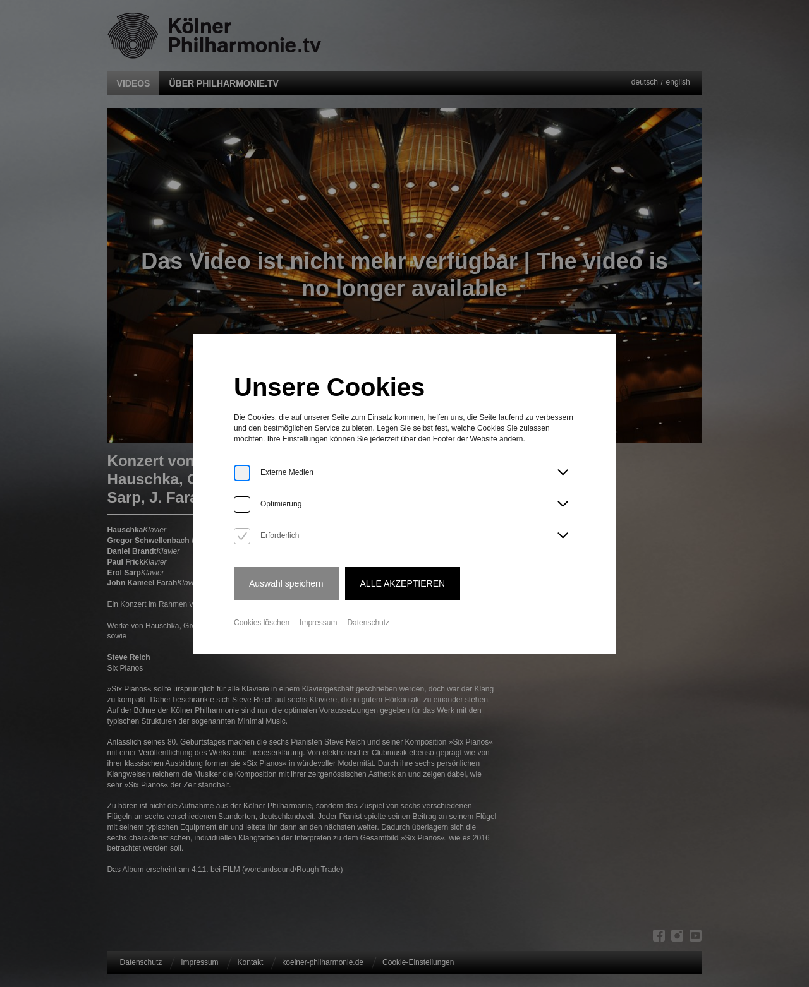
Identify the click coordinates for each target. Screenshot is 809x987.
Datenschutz (368, 622)
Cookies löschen (261, 622)
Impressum (318, 622)
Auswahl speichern (286, 583)
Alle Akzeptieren (403, 583)
